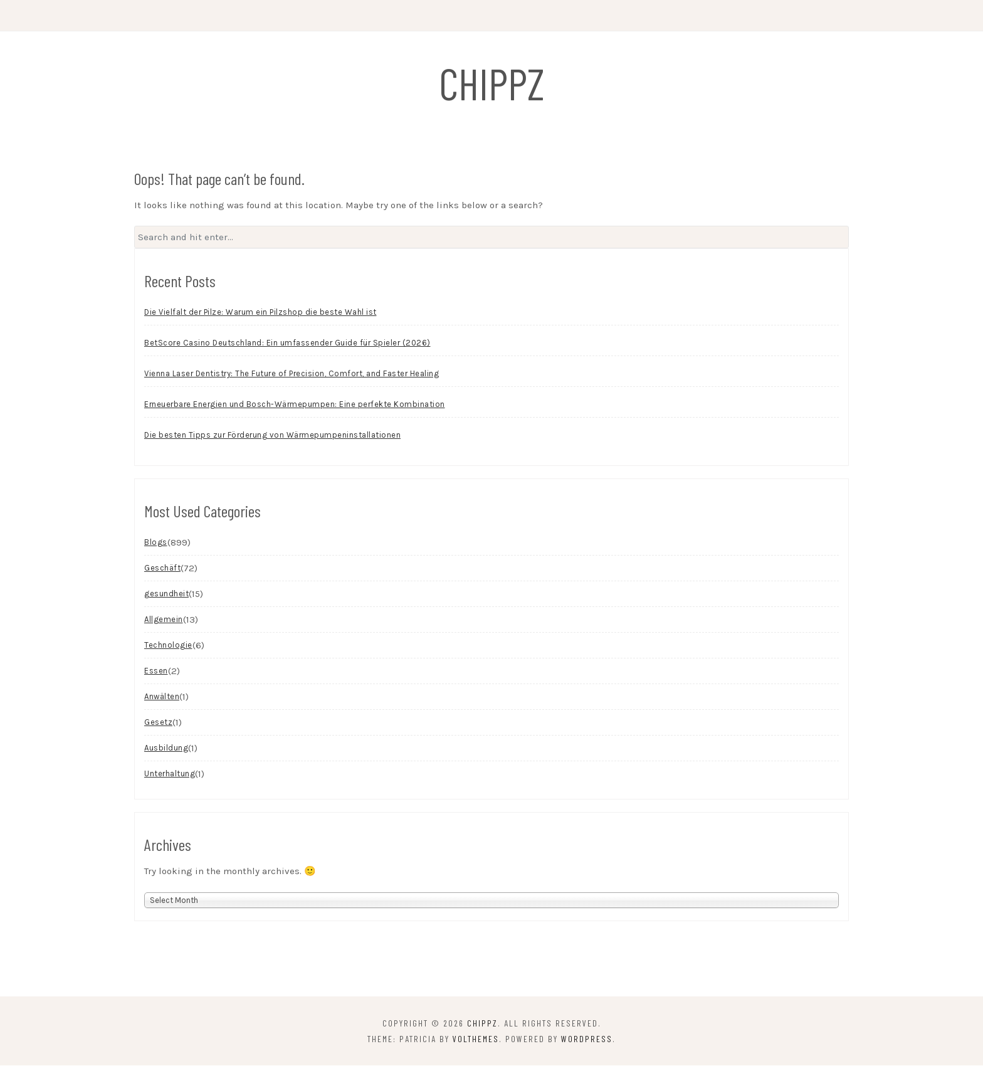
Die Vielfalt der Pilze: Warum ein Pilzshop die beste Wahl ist (260, 313)
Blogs (155, 543)
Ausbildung (166, 749)
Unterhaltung (169, 774)
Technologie (168, 646)
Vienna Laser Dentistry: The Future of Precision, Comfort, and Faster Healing (291, 374)
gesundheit (166, 594)
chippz (492, 82)
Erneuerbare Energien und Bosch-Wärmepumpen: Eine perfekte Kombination (294, 405)
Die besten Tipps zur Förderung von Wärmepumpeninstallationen (272, 436)
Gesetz (158, 723)
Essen (156, 672)
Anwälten (161, 697)
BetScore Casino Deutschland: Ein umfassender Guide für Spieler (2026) (287, 344)
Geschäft (162, 569)
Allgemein (163, 620)
